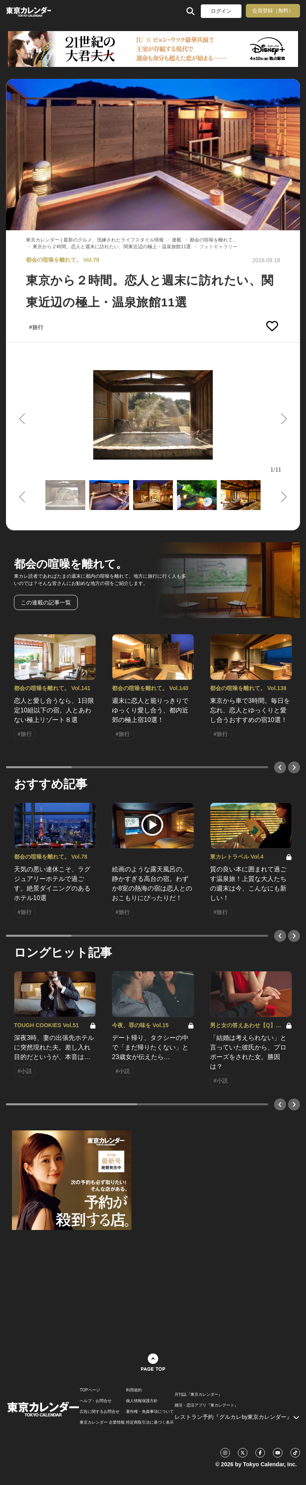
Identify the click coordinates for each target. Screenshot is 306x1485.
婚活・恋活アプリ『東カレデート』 (206, 1405)
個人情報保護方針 (142, 1401)
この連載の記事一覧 (46, 602)
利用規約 (134, 1390)
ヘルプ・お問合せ (96, 1401)
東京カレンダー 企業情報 (102, 1422)
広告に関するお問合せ (100, 1412)
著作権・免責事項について (150, 1412)
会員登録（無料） (273, 11)
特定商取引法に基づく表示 (150, 1422)
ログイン (221, 11)
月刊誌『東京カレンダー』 (198, 1395)
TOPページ (90, 1390)
